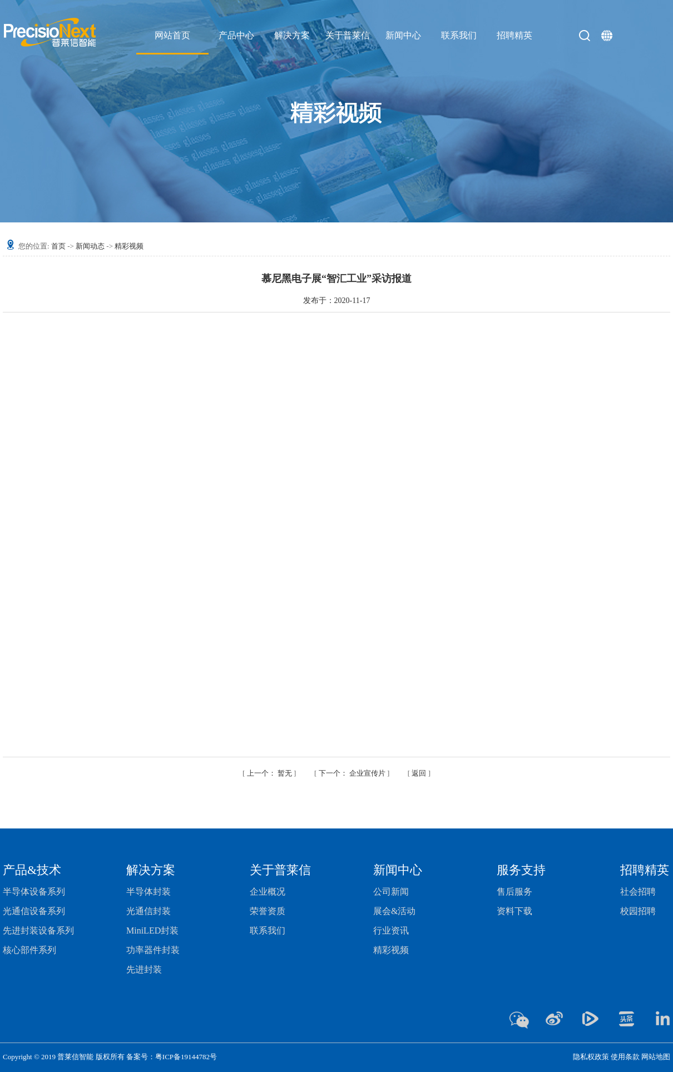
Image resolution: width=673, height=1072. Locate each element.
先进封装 (144, 969)
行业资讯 (391, 930)
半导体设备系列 (34, 891)
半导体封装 (148, 891)
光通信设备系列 (34, 911)
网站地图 (655, 1057)
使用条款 (625, 1057)
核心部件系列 (29, 950)
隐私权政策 (591, 1057)
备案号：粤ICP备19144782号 (171, 1057)
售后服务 (514, 891)
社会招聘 (638, 891)
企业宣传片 (353, 773)
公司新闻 (391, 891)
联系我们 (267, 930)
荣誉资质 (267, 911)
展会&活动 (394, 911)
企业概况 (267, 891)
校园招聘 (638, 911)
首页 (58, 246)
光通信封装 (148, 911)
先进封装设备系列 (38, 930)
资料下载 (514, 911)
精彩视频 (129, 246)
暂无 (270, 773)
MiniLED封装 (152, 930)
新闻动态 (90, 246)
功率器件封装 (153, 950)
